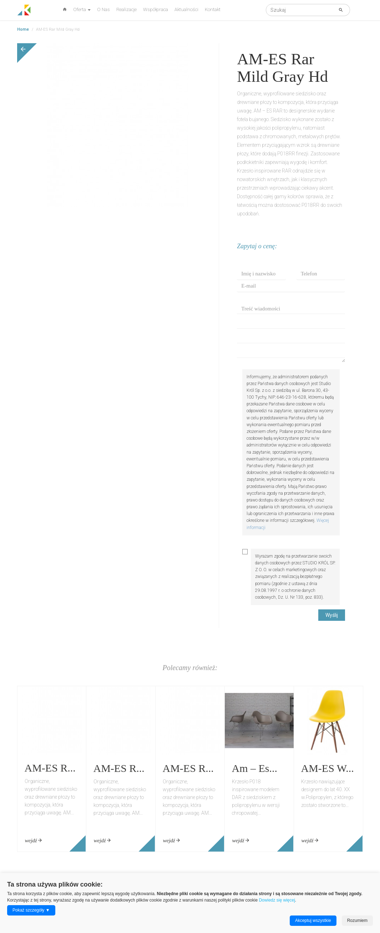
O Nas (103, 9)
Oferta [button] (82, 9)
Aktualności (186, 9)
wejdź (33, 840)
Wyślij (331, 615)
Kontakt (213, 9)
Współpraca (155, 9)
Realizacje (126, 9)
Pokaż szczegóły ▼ (31, 910)
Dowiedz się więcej (277, 900)
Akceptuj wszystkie (313, 920)
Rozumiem (357, 920)
